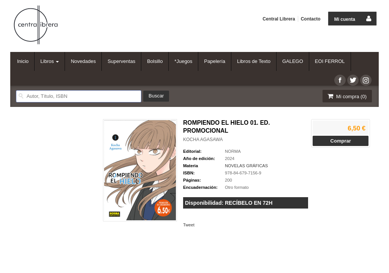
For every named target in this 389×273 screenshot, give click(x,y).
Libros (49, 61)
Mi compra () (346, 96)
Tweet (188, 225)
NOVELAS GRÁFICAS (246, 165)
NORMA (233, 151)
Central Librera (278, 19)
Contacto (311, 19)
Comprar (340, 141)
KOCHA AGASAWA (203, 139)
